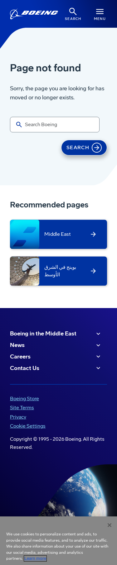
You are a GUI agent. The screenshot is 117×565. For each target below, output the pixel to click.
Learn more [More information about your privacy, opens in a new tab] (35, 558)
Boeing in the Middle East (56, 334)
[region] (58, 540)
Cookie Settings (28, 426)
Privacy (18, 417)
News (56, 345)
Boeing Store (24, 398)
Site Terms (22, 408)
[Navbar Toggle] (100, 13)
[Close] (109, 525)
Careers (56, 356)
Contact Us (56, 368)
